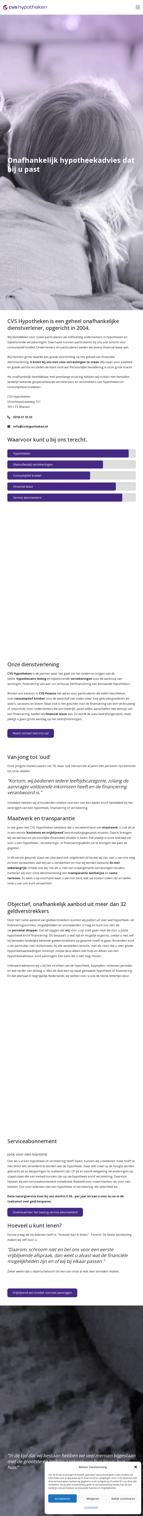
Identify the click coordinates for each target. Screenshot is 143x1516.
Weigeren (92, 1498)
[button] (135, 1467)
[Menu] (137, 7)
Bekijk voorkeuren (123, 1498)
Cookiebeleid (91, 1507)
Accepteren (62, 1498)
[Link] (25, 7)
